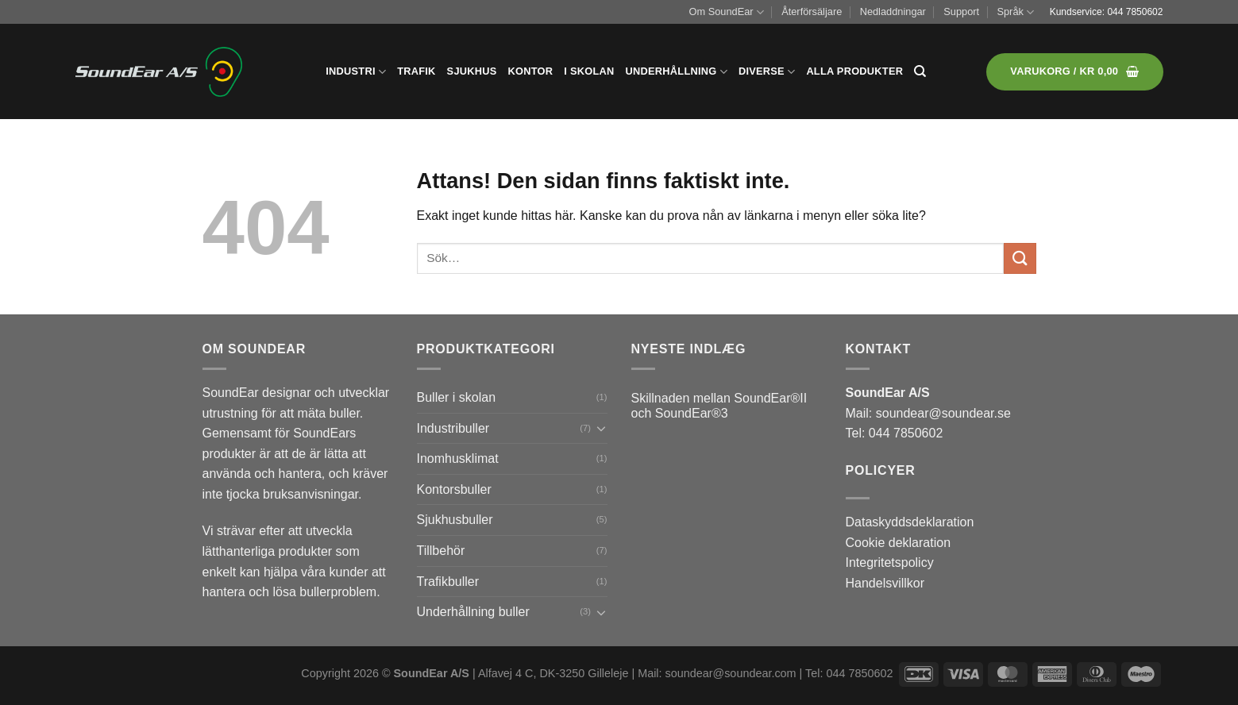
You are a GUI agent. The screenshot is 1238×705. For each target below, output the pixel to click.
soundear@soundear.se (943, 413)
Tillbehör (441, 550)
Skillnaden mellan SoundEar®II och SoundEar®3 (719, 405)
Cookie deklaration (898, 542)
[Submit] (1020, 258)
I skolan (589, 71)
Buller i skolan (456, 397)
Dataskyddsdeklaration (910, 522)
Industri (356, 71)
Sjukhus (472, 71)
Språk (1015, 12)
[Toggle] (601, 427)
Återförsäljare (811, 11)
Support (961, 11)
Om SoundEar (726, 12)
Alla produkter (854, 71)
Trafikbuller (448, 581)
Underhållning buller (473, 611)
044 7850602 (1135, 11)
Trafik (416, 71)
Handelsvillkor (885, 583)
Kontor (530, 71)
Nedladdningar (893, 11)
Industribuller (453, 428)
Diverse (767, 71)
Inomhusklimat (458, 458)
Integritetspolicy (890, 562)
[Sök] (920, 71)
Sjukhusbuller (455, 519)
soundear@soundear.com (730, 673)
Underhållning (676, 71)
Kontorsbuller (454, 489)
